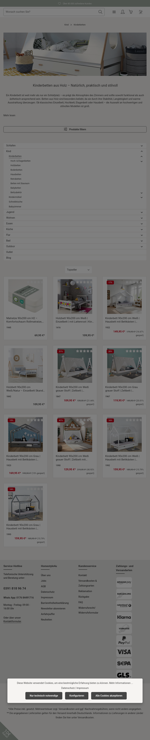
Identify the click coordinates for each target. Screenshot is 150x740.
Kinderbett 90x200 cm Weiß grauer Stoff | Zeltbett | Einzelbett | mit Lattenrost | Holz (75, 389)
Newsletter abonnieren (53, 608)
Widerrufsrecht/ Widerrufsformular (88, 610)
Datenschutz (47, 592)
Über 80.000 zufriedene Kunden (75, 3)
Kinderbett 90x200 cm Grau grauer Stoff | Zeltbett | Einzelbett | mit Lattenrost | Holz (124, 389)
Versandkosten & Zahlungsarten (88, 583)
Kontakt (83, 575)
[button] (142, 145)
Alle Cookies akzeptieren (108, 695)
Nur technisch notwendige (44, 695)
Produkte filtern (75, 129)
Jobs (43, 580)
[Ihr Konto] (134, 12)
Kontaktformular (12, 621)
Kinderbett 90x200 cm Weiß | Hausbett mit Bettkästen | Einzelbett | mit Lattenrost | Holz (124, 320)
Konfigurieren (76, 695)
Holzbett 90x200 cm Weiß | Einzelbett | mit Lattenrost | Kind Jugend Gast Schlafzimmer (75, 320)
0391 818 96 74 (14, 588)
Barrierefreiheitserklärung (55, 603)
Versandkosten (67, 709)
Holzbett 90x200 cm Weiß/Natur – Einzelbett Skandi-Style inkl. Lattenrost (25, 389)
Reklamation (85, 591)
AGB (43, 586)
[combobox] (62, 12)
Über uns (46, 575)
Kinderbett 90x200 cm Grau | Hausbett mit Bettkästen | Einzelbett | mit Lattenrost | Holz (25, 458)
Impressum (47, 597)
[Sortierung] (78, 270)
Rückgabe (84, 596)
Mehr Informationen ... (121, 683)
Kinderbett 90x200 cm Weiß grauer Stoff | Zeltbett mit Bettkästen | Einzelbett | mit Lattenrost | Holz (72, 458)
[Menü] (126, 12)
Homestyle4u (49, 566)
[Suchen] (112, 12)
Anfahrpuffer (48, 614)
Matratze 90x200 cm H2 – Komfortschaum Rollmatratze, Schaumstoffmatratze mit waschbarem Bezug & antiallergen (24, 320)
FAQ (81, 602)
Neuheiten (46, 619)
